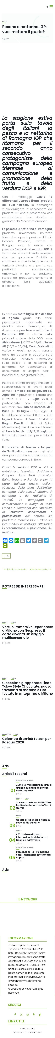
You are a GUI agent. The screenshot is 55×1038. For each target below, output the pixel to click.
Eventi (5, 622)
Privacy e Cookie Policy (27, 1032)
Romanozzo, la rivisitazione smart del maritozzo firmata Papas (33, 854)
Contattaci (27, 1028)
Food (4, 21)
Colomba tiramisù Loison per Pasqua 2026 (26, 741)
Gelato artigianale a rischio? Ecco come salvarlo (33, 821)
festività (6, 734)
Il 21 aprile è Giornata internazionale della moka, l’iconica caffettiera (32, 837)
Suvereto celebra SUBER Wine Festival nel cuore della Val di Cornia (33, 805)
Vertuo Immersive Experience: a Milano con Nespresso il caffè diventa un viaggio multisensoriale (27, 632)
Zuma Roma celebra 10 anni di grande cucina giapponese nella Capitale (34, 787)
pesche (6, 556)
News (18, 816)
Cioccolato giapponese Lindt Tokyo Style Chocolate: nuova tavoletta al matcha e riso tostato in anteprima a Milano (27, 688)
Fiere (27, 798)
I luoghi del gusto (24, 781)
